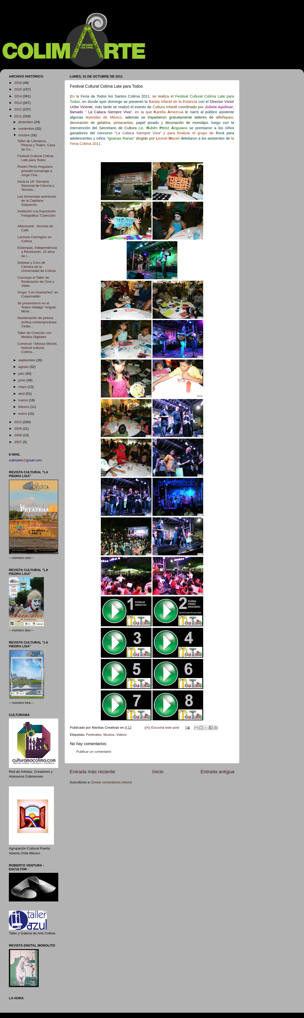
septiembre (27, 360)
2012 (18, 109)
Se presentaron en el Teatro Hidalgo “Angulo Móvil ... (36, 307)
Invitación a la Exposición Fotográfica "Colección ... (36, 215)
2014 (18, 96)
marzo (23, 400)
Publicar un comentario (93, 751)
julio (21, 373)
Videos (121, 735)
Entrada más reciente (92, 771)
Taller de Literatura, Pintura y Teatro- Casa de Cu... (36, 145)
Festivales (94, 735)
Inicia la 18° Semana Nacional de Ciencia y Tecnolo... (35, 186)
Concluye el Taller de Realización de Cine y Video (35, 282)
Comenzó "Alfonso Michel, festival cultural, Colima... (37, 348)
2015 (18, 89)
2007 (18, 442)
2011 (18, 116)
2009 (18, 428)
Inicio (157, 771)
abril (22, 393)
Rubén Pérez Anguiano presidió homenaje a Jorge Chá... (35, 171)
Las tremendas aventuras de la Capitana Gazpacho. (36, 200)
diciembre (26, 122)
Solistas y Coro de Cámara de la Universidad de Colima (36, 267)
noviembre (26, 128)
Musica (108, 735)
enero (23, 414)
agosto (23, 367)
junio (22, 380)
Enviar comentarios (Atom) (111, 782)
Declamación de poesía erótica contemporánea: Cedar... (37, 322)
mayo (23, 387)
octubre (24, 135)
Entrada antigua (217, 771)
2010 (18, 422)
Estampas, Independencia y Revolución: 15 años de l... (37, 252)
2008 (18, 435)
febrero (24, 407)
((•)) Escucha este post (161, 727)
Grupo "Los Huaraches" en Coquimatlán (37, 294)
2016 (18, 83)
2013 (18, 103)
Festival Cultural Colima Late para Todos (35, 158)
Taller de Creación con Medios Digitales (34, 335)
